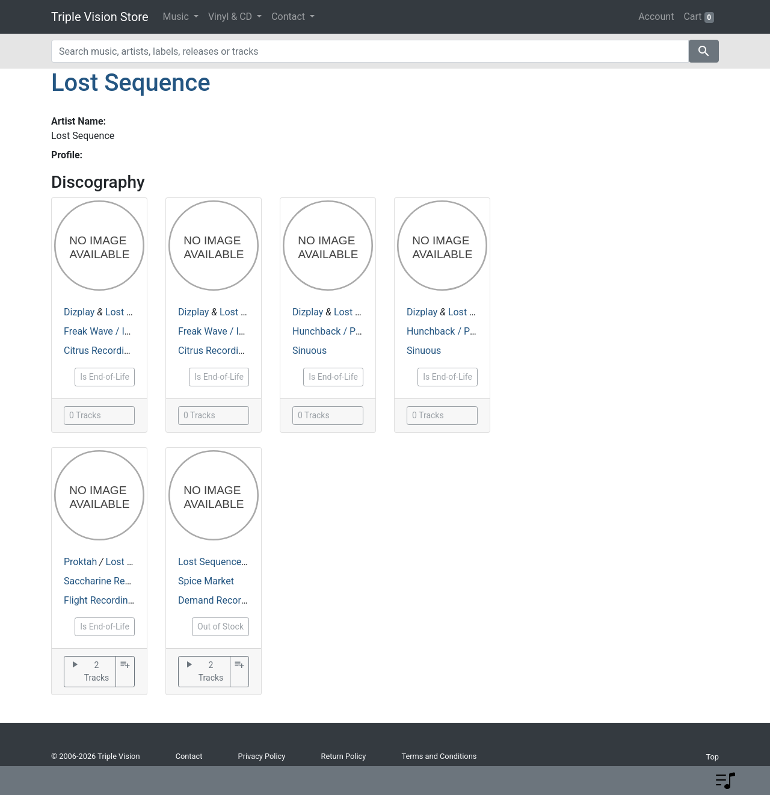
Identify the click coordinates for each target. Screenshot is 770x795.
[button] (725, 780)
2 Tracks (89, 671)
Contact (189, 756)
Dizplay (79, 312)
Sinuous (309, 350)
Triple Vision (118, 756)
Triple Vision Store (100, 17)
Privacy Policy (262, 756)
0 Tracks (85, 415)
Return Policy (343, 756)
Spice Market (206, 581)
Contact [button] (289, 16)
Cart (698, 17)
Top (712, 756)
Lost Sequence (131, 83)
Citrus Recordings (102, 350)
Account (656, 16)
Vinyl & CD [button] (231, 16)
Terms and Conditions (438, 756)
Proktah (80, 562)
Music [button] (177, 16)
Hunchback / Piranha (337, 331)
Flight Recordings (101, 600)
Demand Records (214, 600)
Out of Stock (220, 626)
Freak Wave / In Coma (111, 331)
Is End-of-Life (104, 377)
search (704, 51)
